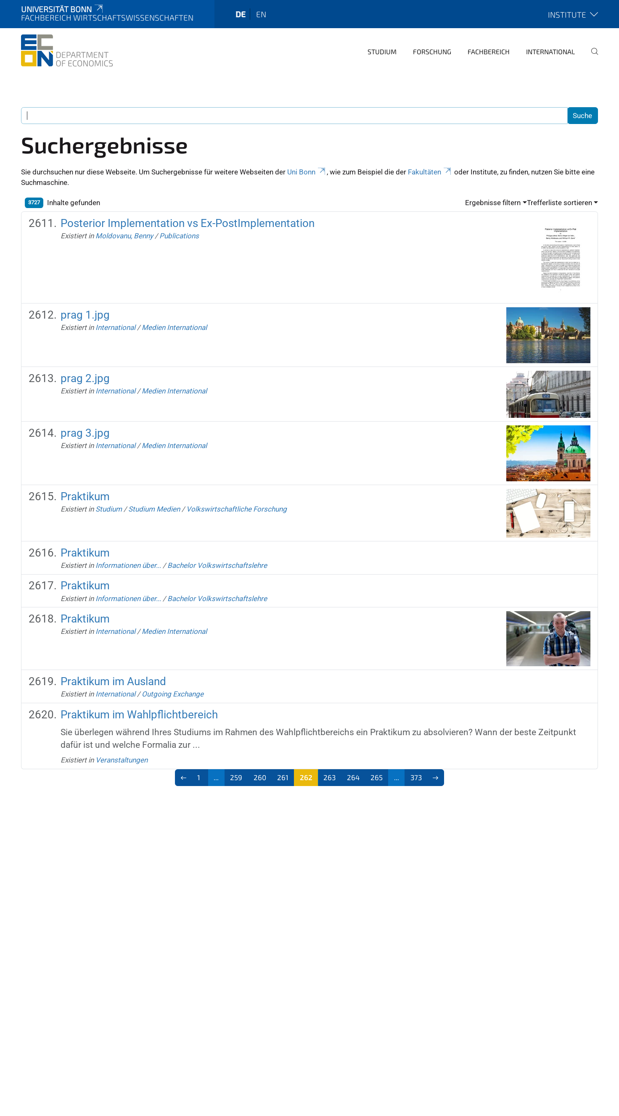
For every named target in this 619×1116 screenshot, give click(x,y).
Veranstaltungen (121, 760)
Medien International (174, 327)
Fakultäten (430, 172)
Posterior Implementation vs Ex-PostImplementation (188, 223)
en (261, 14)
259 (236, 777)
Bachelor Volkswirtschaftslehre (217, 565)
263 (329, 777)
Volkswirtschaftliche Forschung (236, 509)
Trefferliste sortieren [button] (559, 202)
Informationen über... (128, 565)
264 (353, 777)
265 (376, 777)
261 (282, 777)
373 (416, 777)
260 (260, 777)
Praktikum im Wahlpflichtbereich (139, 714)
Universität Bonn (62, 9)
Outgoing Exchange (173, 694)
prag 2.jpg (85, 378)
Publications (179, 236)
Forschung (432, 51)
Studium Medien (154, 509)
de (240, 14)
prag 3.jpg (85, 433)
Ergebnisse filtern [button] (493, 202)
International (550, 51)
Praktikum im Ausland (113, 681)
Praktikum (85, 496)
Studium (382, 51)
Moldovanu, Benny (124, 236)
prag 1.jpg (85, 315)
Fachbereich (489, 51)
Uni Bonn (307, 172)
